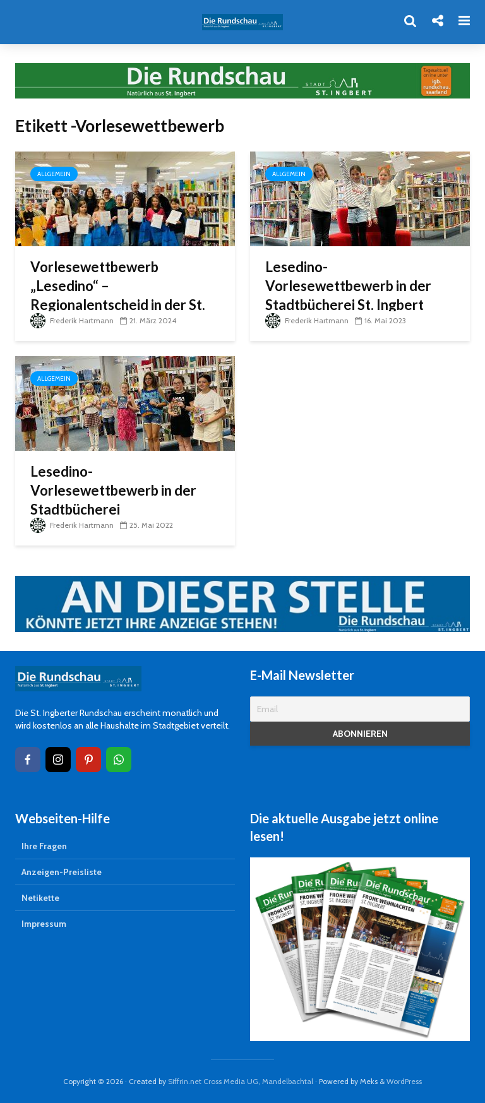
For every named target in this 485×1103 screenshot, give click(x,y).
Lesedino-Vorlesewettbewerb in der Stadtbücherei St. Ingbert (348, 285)
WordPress (404, 1081)
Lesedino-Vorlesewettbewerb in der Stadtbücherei (113, 490)
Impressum (43, 923)
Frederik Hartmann (72, 320)
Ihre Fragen (44, 846)
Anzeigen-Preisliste (61, 872)
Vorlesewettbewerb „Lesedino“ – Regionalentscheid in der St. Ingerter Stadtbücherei (117, 295)
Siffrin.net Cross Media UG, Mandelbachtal (240, 1081)
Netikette (40, 897)
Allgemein (54, 174)
